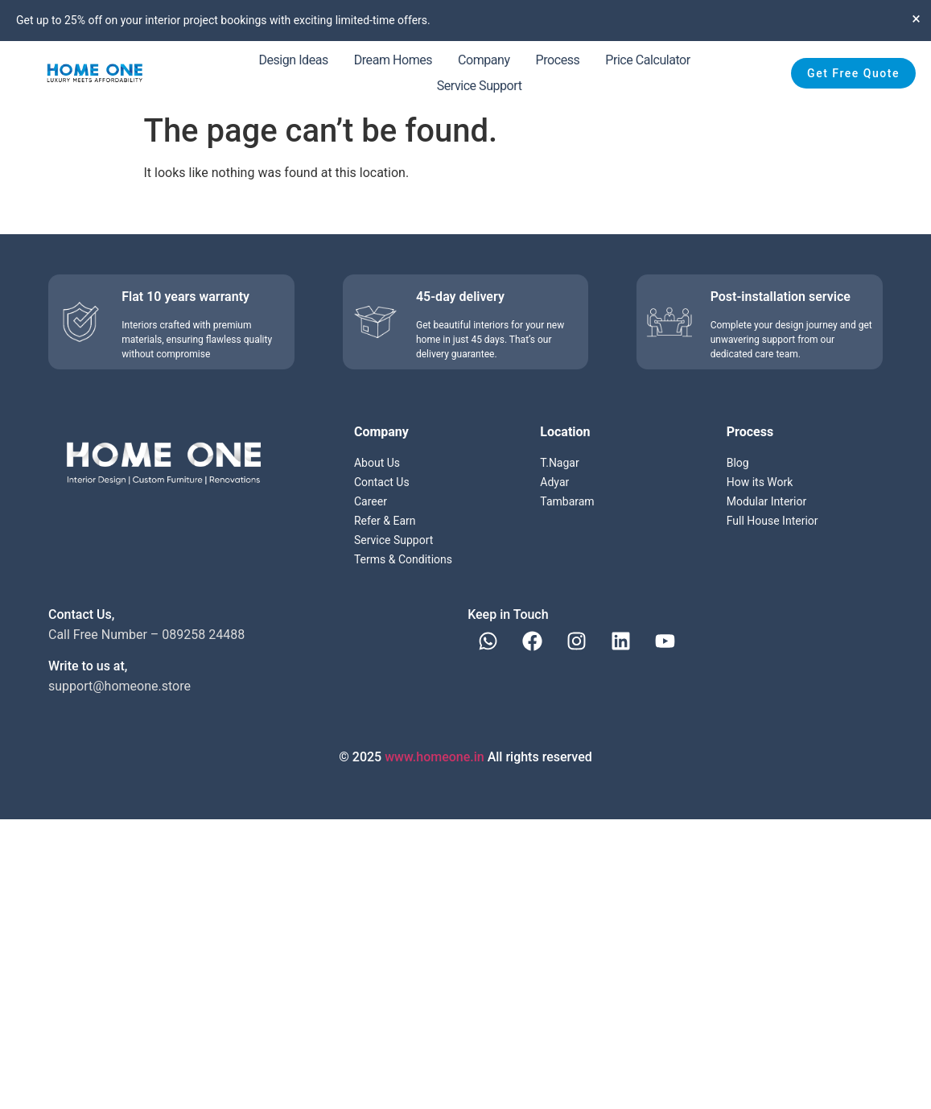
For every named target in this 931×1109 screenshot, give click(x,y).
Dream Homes (393, 60)
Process (558, 60)
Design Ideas (292, 60)
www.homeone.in (434, 757)
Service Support (479, 85)
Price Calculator (647, 60)
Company (484, 60)
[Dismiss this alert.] (916, 18)
